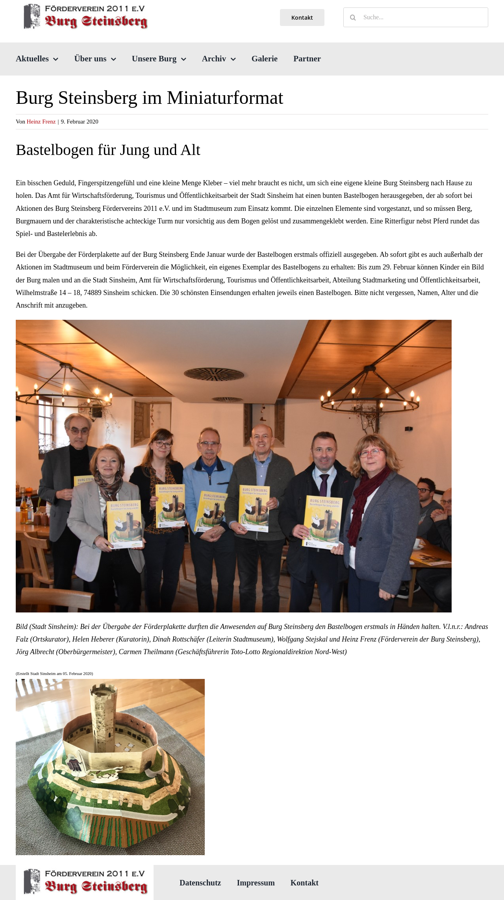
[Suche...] (415, 17)
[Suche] (353, 17)
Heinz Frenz (41, 121)
